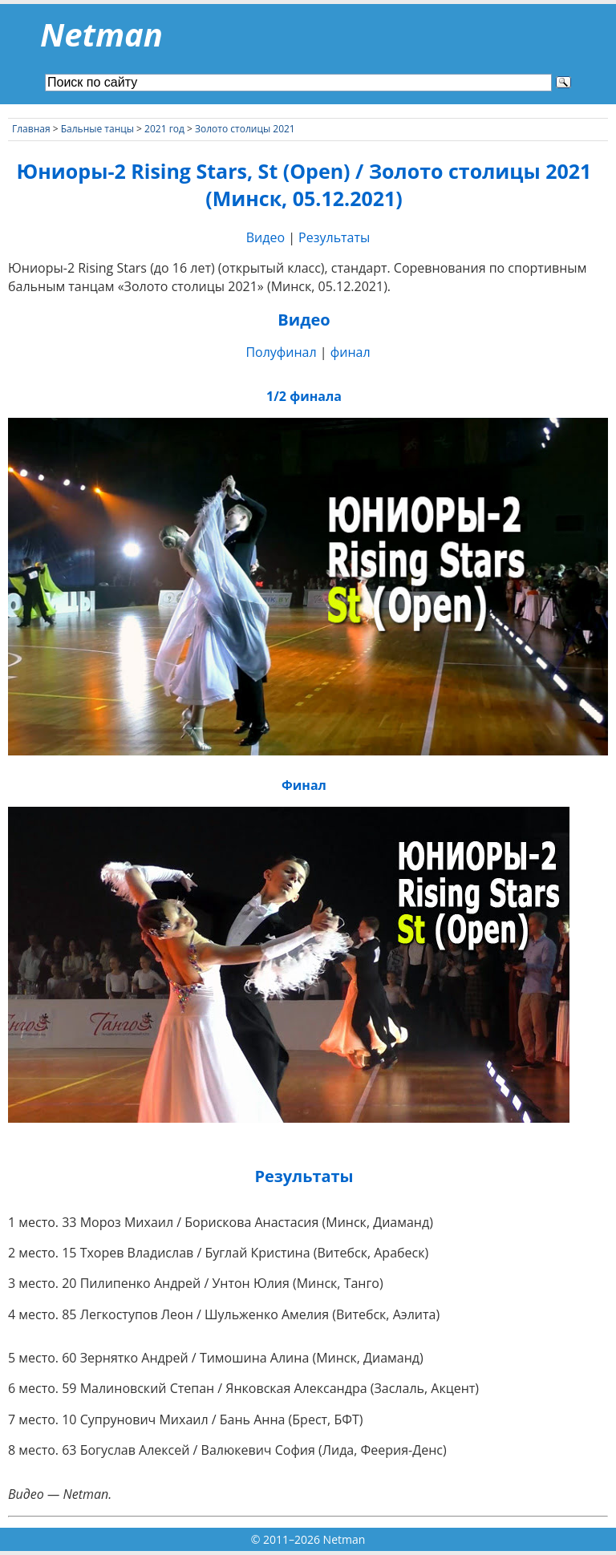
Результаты (334, 237)
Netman (101, 34)
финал (350, 352)
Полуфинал (280, 352)
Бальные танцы (97, 129)
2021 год (164, 129)
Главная (31, 129)
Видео (265, 237)
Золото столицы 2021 (245, 129)
